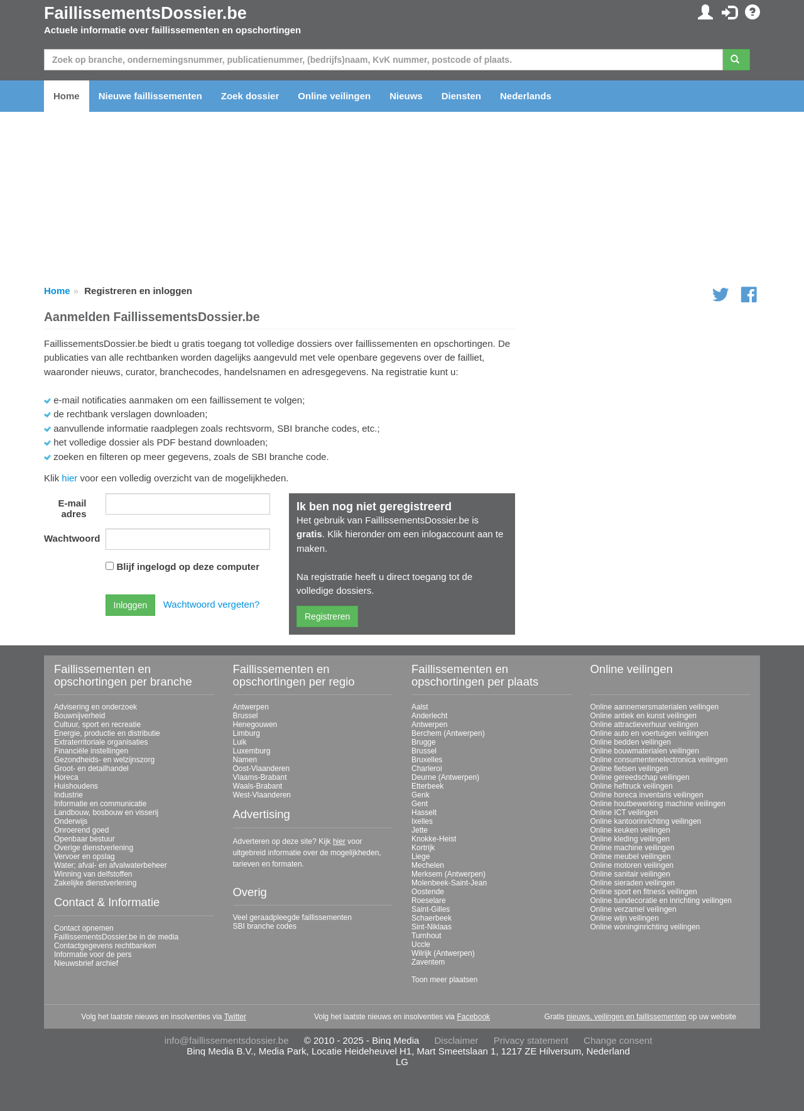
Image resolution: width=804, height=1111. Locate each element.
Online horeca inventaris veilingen (647, 795)
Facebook (473, 1016)
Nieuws (406, 95)
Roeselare (428, 900)
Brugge (423, 742)
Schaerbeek (431, 918)
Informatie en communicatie (100, 803)
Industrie (68, 795)
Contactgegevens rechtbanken (105, 945)
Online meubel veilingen (630, 856)
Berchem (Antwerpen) (448, 733)
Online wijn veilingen (624, 918)
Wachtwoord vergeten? (211, 604)
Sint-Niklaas (431, 926)
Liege (420, 856)
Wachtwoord (70, 538)
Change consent (618, 1040)
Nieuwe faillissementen (150, 95)
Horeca (66, 777)
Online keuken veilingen (630, 830)
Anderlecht (429, 715)
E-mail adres (72, 508)
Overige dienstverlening (93, 847)
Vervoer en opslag (84, 856)
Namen (245, 759)
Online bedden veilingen (630, 742)
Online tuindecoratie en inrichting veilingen (661, 900)
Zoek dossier (250, 95)
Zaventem (428, 962)
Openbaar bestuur (84, 839)
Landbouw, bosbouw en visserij (106, 812)
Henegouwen (255, 724)
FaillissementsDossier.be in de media (116, 937)
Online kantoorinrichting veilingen (646, 821)
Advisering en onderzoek (95, 707)
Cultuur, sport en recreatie (97, 724)
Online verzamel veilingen (633, 909)
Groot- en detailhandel (91, 768)
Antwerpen (251, 707)
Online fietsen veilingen (629, 768)
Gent (419, 803)
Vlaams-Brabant (260, 777)
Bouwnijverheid (79, 715)
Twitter (235, 1016)
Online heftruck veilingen (631, 786)
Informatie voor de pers (92, 954)
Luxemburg (252, 751)
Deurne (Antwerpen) (445, 777)
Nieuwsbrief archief (86, 963)
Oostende (427, 891)
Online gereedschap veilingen (640, 777)
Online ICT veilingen (624, 812)
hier (69, 478)
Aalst (419, 707)
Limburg (246, 733)
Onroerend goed (81, 830)
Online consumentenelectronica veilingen (659, 759)
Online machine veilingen (632, 847)
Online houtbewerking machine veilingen (657, 803)
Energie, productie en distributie (107, 733)
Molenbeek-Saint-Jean (449, 882)
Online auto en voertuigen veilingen (649, 733)
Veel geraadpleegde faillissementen (292, 917)
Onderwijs (70, 821)
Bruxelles (426, 759)
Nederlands (525, 95)
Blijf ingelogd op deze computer (188, 566)
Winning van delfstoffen (93, 874)
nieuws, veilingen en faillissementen (627, 1016)
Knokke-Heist (433, 839)
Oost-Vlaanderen (261, 768)
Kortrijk (423, 847)
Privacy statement (531, 1040)
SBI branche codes (264, 926)
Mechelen (427, 865)
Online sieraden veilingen (632, 882)
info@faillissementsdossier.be (227, 1040)
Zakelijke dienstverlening (95, 882)
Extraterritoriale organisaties (101, 742)
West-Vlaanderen (262, 795)
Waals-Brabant (258, 786)
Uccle (420, 944)
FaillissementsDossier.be (145, 13)
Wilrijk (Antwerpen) (443, 953)
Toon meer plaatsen (444, 979)
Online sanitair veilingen (630, 874)
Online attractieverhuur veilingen (644, 724)
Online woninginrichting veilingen (645, 926)
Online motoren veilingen (632, 865)
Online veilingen (334, 95)
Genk (420, 795)
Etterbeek (427, 786)
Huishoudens (76, 786)
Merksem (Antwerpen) (448, 874)
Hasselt (424, 812)
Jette (419, 830)
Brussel (245, 715)
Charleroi (426, 768)
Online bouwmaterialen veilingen (644, 751)
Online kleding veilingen (630, 839)
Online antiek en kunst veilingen (643, 715)
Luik (240, 742)
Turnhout (426, 935)
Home (66, 95)
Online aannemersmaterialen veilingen (654, 707)
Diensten (461, 95)
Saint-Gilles (430, 909)
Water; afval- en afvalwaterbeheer (110, 865)
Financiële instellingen (91, 751)
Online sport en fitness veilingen (643, 891)
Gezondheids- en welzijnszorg (104, 759)
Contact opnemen (84, 928)
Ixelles (422, 821)
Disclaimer (457, 1040)
